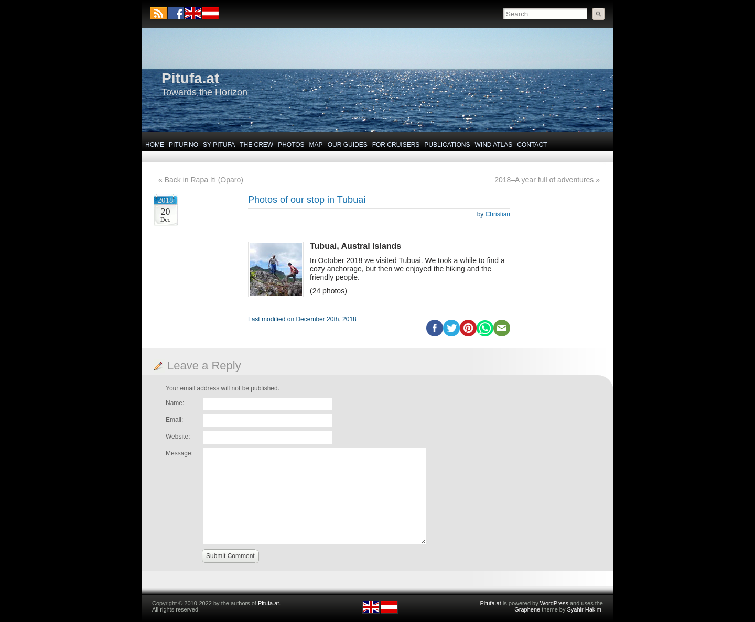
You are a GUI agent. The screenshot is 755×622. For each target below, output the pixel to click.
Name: (175, 403)
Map (316, 144)
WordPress (554, 603)
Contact (532, 144)
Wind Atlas (493, 144)
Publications (447, 144)
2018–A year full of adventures (544, 180)
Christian (498, 214)
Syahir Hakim (584, 609)
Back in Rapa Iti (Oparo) (204, 180)
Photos (291, 144)
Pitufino (183, 144)
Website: (178, 436)
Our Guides (348, 144)
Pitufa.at (190, 78)
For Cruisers (396, 144)
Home (154, 144)
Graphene (527, 609)
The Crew (256, 144)
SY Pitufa (219, 144)
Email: (174, 419)
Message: (179, 453)
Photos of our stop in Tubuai (306, 199)
